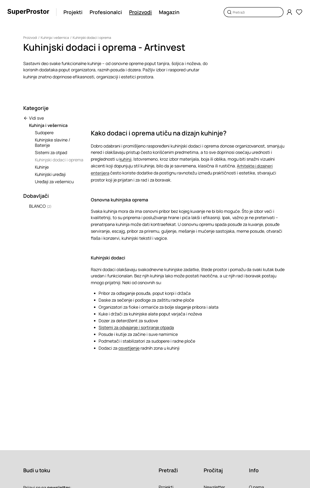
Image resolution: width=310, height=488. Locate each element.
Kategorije (36, 108)
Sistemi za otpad (51, 152)
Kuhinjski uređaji (50, 174)
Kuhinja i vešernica (55, 37)
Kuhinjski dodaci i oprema (92, 37)
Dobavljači (36, 195)
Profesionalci (106, 12)
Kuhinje (42, 167)
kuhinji (125, 159)
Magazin (169, 12)
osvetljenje (129, 347)
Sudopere (44, 132)
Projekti (73, 12)
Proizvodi (140, 12)
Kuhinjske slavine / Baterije (52, 142)
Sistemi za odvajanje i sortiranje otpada (136, 327)
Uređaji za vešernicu (54, 181)
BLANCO (40, 206)
